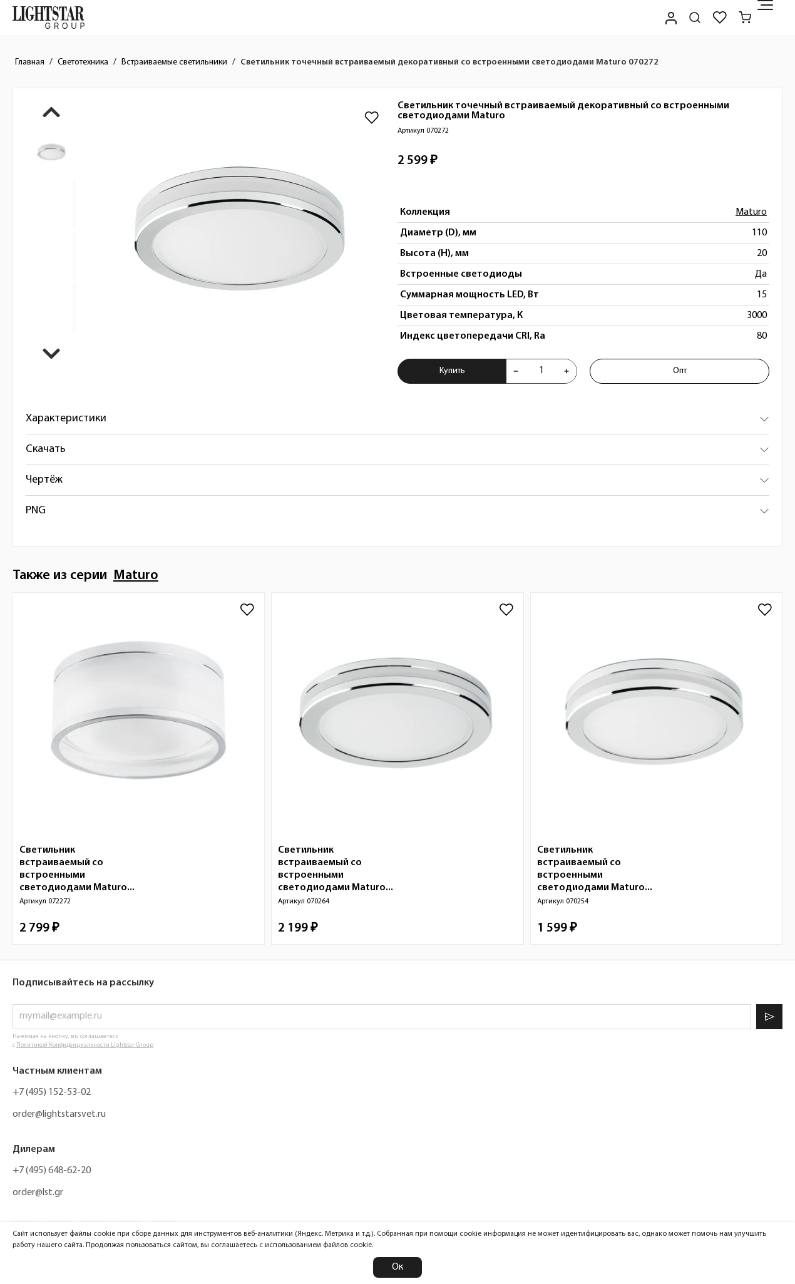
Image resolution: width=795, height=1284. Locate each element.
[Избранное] (719, 17)
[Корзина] (744, 17)
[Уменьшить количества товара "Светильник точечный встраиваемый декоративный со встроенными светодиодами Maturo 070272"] (516, 371)
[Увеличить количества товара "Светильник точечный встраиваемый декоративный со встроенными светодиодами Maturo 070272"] (566, 371)
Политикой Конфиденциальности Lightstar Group (84, 1045)
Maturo (751, 212)
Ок (397, 1267)
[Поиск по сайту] (694, 17)
